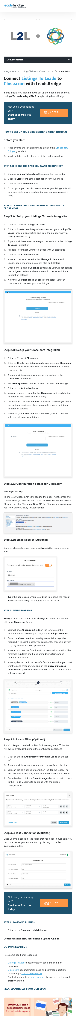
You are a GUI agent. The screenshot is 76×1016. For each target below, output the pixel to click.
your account (37, 977)
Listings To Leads (17, 962)
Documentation (14, 59)
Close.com (13, 970)
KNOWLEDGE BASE (31, 973)
